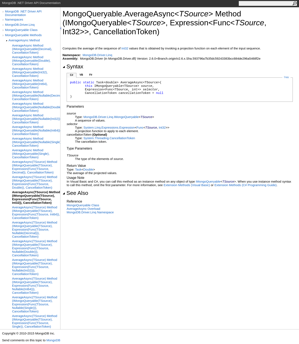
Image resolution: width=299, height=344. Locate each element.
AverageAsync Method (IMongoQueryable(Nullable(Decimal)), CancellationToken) (36, 95)
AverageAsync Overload (83, 208)
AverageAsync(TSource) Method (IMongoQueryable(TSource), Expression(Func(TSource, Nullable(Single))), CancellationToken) (34, 304)
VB (81, 74)
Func (139, 127)
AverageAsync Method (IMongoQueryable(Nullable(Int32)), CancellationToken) (36, 118)
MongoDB (53, 340)
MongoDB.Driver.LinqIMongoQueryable (111, 117)
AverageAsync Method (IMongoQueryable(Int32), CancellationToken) (30, 72)
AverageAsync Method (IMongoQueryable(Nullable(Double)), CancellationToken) (36, 107)
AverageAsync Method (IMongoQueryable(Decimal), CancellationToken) (32, 49)
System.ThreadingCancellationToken (109, 138)
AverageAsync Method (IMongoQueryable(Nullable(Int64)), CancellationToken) (36, 130)
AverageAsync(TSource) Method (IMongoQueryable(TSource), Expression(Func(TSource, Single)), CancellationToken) (34, 321)
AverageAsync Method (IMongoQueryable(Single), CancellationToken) (30, 153)
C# (71, 75)
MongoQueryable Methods (23, 35)
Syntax (72, 66)
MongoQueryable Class (21, 30)
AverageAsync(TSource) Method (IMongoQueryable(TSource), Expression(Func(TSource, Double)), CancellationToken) (34, 182)
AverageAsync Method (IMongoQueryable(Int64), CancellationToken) (30, 84)
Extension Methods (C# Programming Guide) (245, 185)
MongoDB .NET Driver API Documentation (23, 13)
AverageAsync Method (24, 40)
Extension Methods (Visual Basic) (187, 185)
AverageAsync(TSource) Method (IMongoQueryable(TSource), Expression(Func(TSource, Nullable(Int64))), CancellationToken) (34, 285)
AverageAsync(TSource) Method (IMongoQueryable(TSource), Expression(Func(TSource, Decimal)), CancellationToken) (34, 167)
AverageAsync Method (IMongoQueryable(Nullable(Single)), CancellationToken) (36, 142)
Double (88, 169)
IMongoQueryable (208, 181)
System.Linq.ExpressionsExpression (109, 127)
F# (90, 74)
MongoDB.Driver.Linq (20, 24)
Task (78, 169)
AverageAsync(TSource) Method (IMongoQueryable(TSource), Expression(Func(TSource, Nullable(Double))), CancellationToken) (34, 248)
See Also (75, 193)
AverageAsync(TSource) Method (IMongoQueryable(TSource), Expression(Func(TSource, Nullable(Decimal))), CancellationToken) (34, 229)
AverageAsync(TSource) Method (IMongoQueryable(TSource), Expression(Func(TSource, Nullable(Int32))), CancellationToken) (34, 267)
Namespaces (14, 19)
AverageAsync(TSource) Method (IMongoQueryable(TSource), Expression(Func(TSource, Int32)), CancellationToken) (36, 197)
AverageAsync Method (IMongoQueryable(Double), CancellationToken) (31, 60)
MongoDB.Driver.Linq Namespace (90, 212)
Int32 (124, 48)
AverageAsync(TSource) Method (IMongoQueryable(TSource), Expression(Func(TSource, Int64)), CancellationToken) (36, 212)
